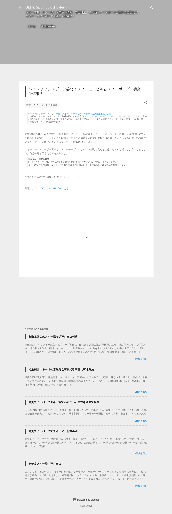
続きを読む (141, 359)
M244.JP (89, 506)
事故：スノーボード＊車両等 (42, 105)
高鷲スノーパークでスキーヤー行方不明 (53, 431)
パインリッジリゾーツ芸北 (53, 188)
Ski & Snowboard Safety (46, 7)
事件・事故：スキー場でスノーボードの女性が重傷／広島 (83, 113)
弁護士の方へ (48, 26)
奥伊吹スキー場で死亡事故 (44, 463)
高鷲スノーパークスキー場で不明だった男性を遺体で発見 (63, 402)
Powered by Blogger (86, 500)
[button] (145, 103)
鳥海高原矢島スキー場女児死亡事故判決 (53, 336)
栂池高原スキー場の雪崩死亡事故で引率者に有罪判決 (61, 369)
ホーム (32, 26)
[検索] (152, 8)
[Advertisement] (86, 57)
